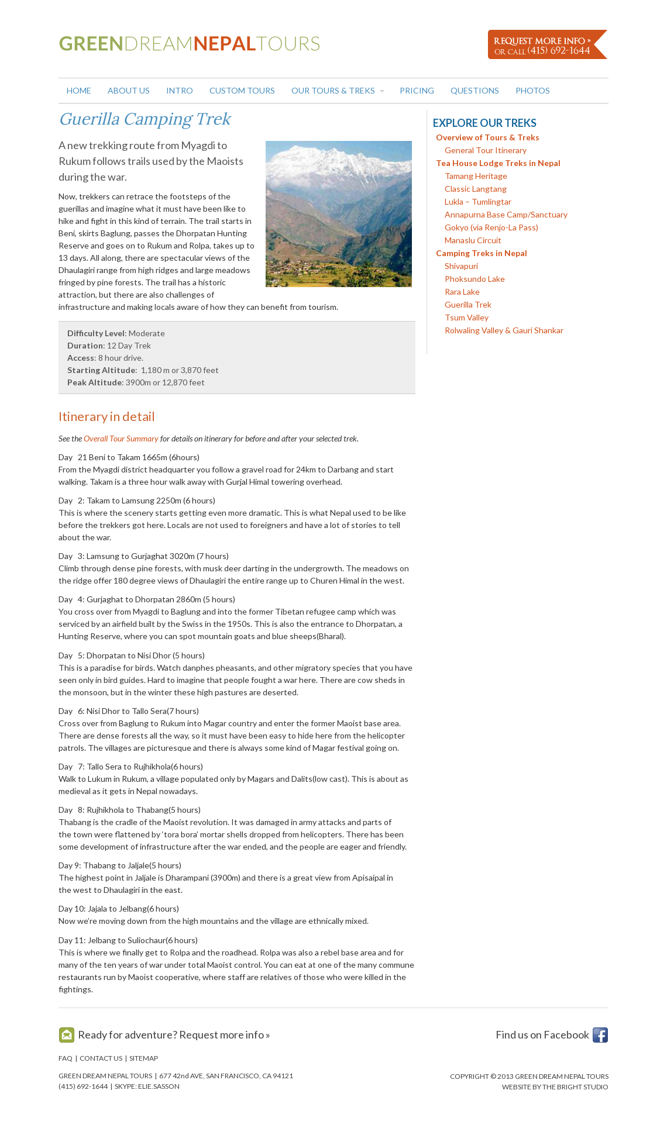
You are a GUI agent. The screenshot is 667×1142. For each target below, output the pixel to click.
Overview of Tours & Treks (487, 137)
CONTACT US (101, 1058)
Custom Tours (242, 90)
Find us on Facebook (542, 1034)
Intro (179, 90)
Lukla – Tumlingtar (478, 201)
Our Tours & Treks (333, 90)
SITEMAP (143, 1058)
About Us (129, 90)
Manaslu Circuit (473, 240)
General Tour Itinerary (486, 150)
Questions (475, 90)
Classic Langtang (476, 189)
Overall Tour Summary (121, 438)
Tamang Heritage (476, 176)
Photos (532, 90)
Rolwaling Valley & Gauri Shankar (504, 330)
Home (79, 90)
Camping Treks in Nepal (481, 253)
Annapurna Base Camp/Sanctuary (506, 214)
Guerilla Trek (468, 304)
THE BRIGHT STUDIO (575, 1086)
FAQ (66, 1058)
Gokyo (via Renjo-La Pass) (491, 227)
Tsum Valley (467, 317)
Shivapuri (461, 266)
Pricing (417, 90)
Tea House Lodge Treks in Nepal (498, 163)
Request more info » (224, 1034)
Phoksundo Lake (475, 279)
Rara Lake (462, 291)
